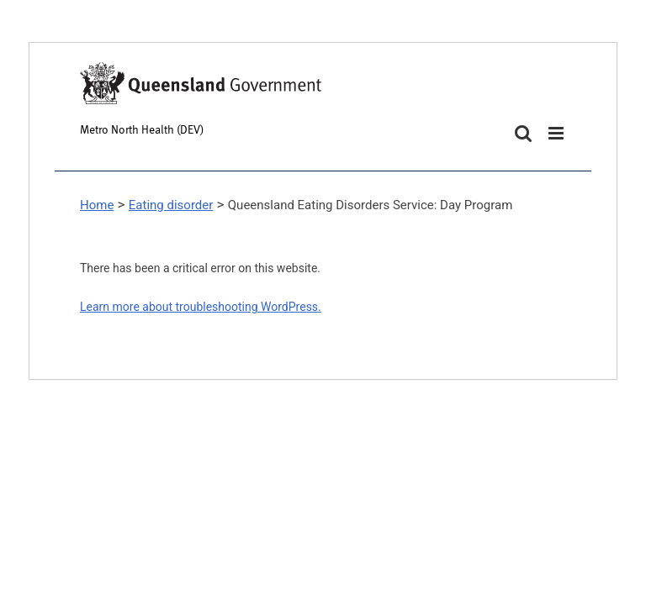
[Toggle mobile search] (523, 133)
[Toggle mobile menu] (557, 133)
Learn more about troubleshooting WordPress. (200, 306)
